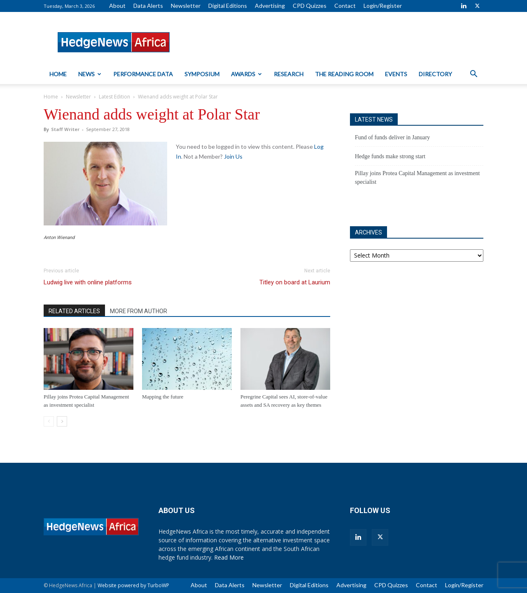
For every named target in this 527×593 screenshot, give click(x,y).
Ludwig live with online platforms (88, 282)
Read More (229, 557)
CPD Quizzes (309, 5)
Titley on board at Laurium (294, 282)
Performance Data (143, 73)
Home (58, 73)
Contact (345, 5)
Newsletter (186, 5)
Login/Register (383, 5)
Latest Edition (114, 96)
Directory (435, 73)
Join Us (233, 156)
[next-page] (62, 421)
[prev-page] (49, 421)
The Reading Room (344, 73)
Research (288, 73)
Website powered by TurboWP (133, 585)
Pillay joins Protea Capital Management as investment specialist (417, 177)
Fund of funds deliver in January (392, 137)
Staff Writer (65, 129)
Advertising (270, 5)
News (89, 73)
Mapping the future (162, 397)
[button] (473, 75)
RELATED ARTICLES (74, 311)
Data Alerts (148, 5)
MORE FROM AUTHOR (138, 311)
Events (396, 73)
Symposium (201, 73)
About (117, 5)
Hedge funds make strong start (390, 156)
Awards (246, 73)
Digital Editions (227, 5)
